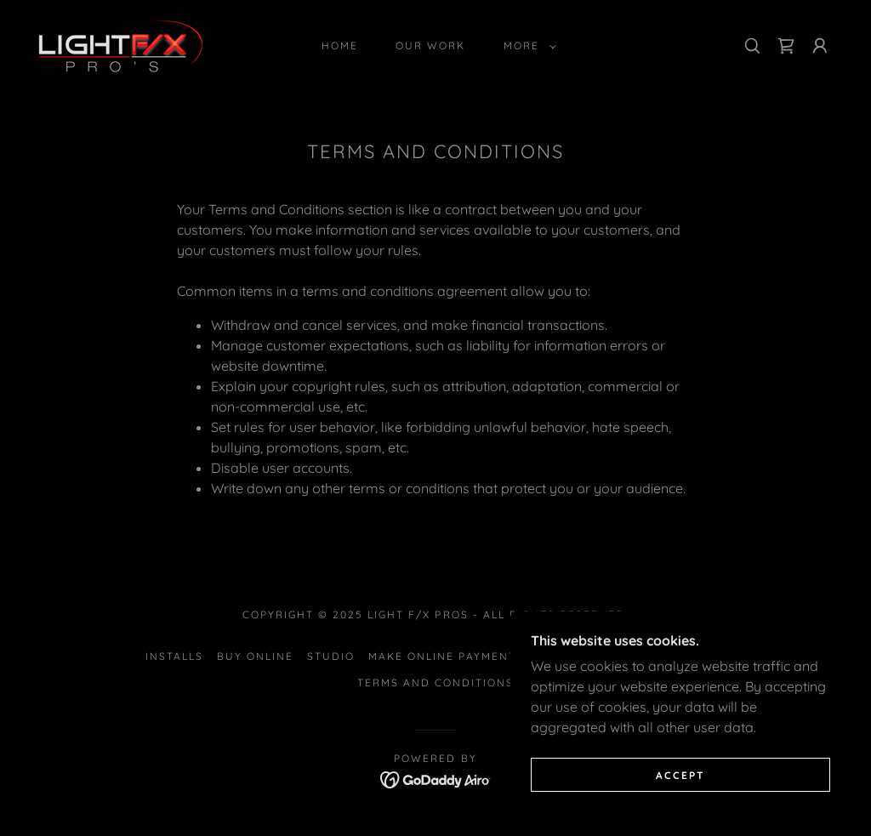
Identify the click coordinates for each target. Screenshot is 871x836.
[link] (120, 44)
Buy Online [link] (255, 656)
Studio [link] (331, 656)
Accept (680, 775)
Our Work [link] (430, 45)
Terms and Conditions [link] (435, 682)
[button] (526, 46)
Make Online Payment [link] (442, 656)
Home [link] (340, 45)
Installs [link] (174, 656)
